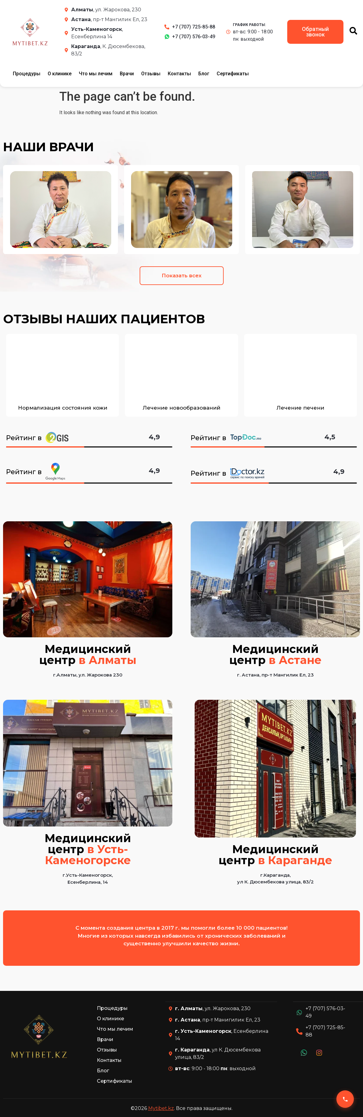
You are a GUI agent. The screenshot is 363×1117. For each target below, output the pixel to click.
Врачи (127, 74)
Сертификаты (233, 74)
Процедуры (26, 74)
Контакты (179, 74)
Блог (203, 74)
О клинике (60, 74)
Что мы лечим (95, 74)
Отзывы (150, 74)
